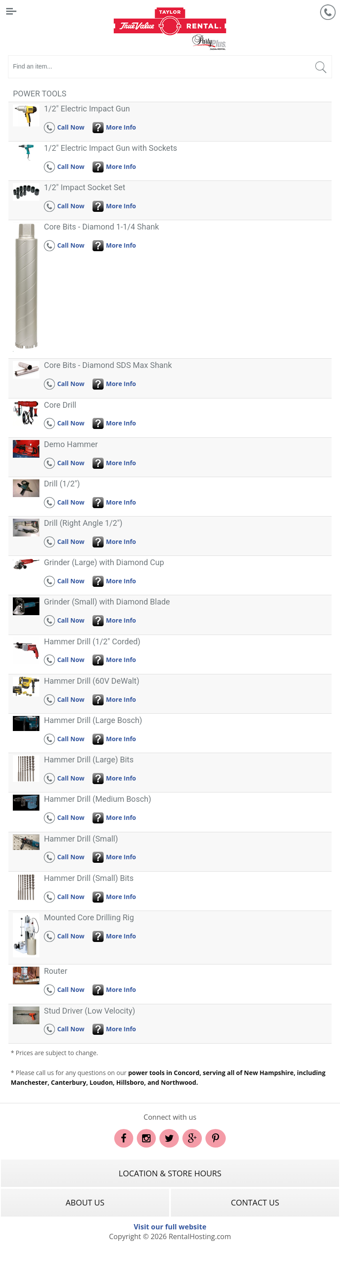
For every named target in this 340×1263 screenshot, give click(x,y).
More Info (114, 127)
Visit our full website (170, 1227)
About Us (85, 1202)
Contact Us (255, 1202)
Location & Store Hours (170, 1173)
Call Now (64, 127)
